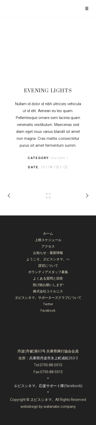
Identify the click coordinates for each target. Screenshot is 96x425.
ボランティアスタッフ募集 (48, 272)
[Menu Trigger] (86, 8)
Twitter (48, 304)
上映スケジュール (48, 240)
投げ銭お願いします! (48, 284)
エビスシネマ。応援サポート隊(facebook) (48, 386)
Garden (59, 157)
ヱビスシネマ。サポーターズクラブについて (48, 297)
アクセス (48, 246)
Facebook (48, 310)
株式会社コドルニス (48, 291)
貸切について (48, 265)
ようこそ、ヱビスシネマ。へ (48, 259)
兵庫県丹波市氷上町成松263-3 (53, 358)
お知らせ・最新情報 (48, 252)
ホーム (48, 233)
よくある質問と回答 (48, 278)
